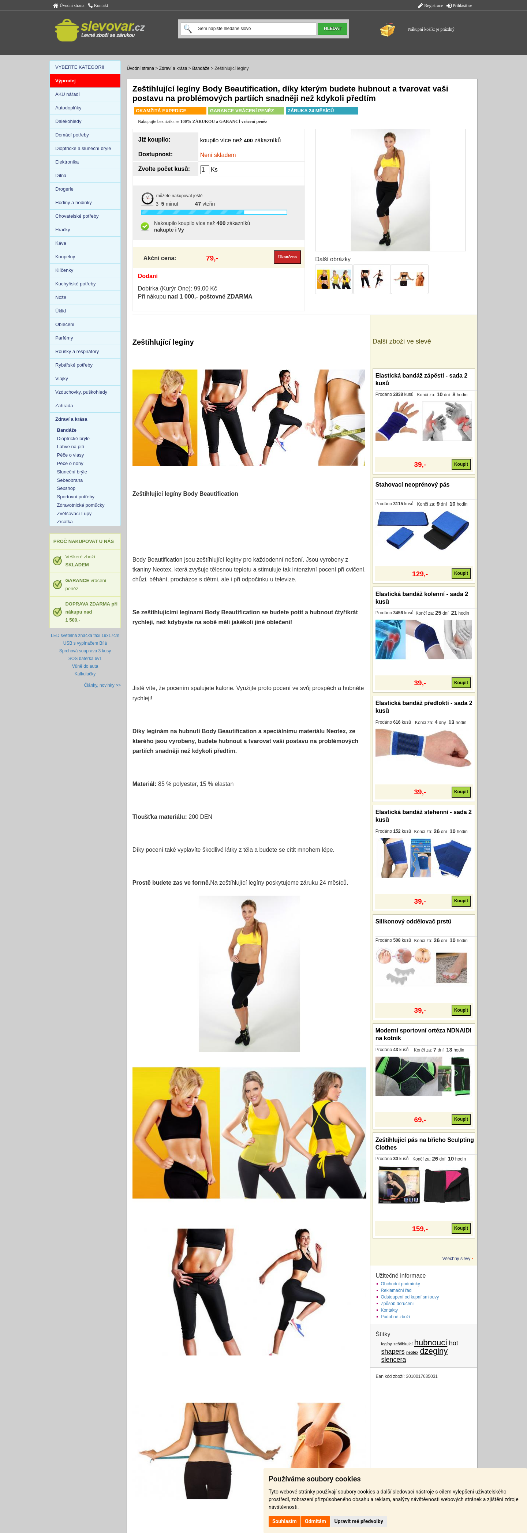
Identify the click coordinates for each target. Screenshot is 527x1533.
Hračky (62, 229)
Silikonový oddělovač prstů (413, 921)
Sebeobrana (70, 480)
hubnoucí (431, 1342)
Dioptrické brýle (73, 438)
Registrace (430, 5)
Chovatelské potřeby (77, 216)
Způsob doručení (397, 1303)
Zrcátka (65, 521)
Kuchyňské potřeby (75, 283)
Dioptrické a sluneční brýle (83, 148)
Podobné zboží (395, 1316)
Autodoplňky (68, 107)
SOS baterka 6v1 (85, 658)
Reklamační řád (396, 1290)
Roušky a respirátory (77, 351)
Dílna (60, 175)
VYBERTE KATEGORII (79, 67)
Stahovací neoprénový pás (412, 484)
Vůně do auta (85, 666)
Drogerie (64, 189)
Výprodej (65, 80)
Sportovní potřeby (76, 496)
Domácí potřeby (72, 135)
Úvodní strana (69, 5)
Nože (60, 297)
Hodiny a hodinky (73, 202)
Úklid (60, 311)
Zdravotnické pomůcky (81, 505)
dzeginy (434, 1351)
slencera (393, 1359)
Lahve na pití (70, 446)
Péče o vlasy (70, 455)
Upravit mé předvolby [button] (358, 1521)
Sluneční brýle (72, 472)
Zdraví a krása (173, 68)
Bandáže (200, 68)
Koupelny (65, 256)
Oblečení (64, 324)
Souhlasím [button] (284, 1521)
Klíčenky (64, 270)
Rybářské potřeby (74, 365)
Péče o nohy (70, 463)
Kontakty (389, 1310)
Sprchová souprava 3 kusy (85, 650)
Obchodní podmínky (400, 1283)
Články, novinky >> (102, 685)
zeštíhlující (402, 1344)
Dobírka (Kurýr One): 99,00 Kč (177, 288)
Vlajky (61, 378)
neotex (412, 1352)
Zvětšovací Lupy (74, 513)
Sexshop (66, 488)
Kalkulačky (85, 673)
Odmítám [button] (315, 1521)
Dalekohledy (68, 121)
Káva (60, 243)
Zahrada (64, 405)
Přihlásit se (459, 5)
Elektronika (67, 162)
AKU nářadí (67, 94)
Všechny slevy (456, 1258)
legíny (386, 1344)
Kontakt (98, 5)
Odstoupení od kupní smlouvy (410, 1297)
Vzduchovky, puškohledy (81, 392)
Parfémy (64, 338)
